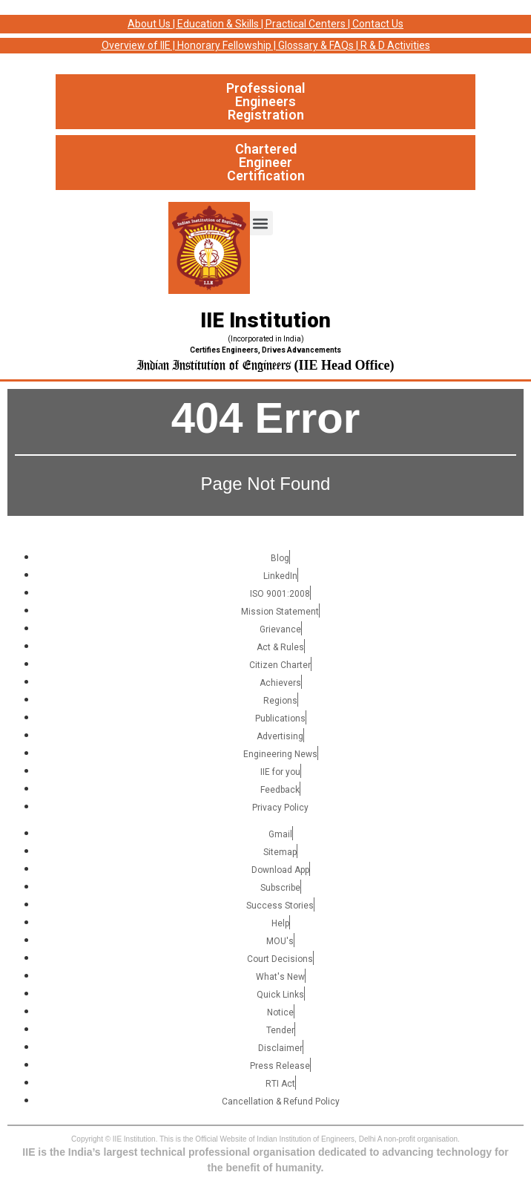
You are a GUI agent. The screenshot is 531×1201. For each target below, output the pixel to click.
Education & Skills (218, 24)
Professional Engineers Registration (266, 101)
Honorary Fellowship (224, 45)
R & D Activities (395, 45)
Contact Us (377, 24)
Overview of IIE (136, 45)
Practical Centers (306, 24)
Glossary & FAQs (316, 45)
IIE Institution (265, 320)
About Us (149, 24)
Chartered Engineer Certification (266, 162)
